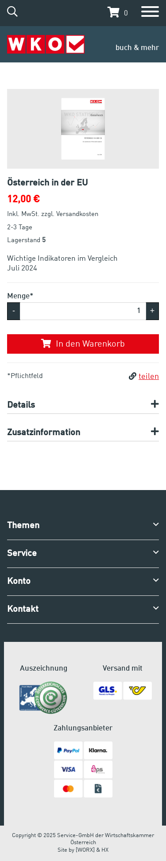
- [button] (13, 310)
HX (104, 850)
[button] (115, 12)
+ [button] (152, 310)
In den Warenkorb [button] (83, 344)
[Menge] (83, 311)
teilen (144, 376)
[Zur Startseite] (46, 44)
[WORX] (85, 850)
